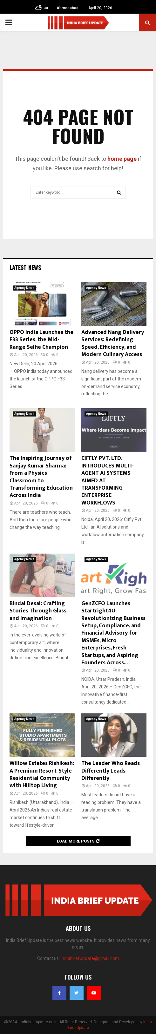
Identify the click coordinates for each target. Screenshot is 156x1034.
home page (122, 158)
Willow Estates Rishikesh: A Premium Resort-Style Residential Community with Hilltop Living (42, 774)
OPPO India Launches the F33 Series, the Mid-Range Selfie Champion (41, 340)
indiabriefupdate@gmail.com (90, 958)
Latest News (25, 267)
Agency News (24, 288)
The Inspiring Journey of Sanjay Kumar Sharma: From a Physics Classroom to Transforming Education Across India (41, 477)
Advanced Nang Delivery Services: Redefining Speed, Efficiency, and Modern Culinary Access (112, 343)
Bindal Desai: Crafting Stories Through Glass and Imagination (38, 611)
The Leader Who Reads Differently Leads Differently (110, 771)
